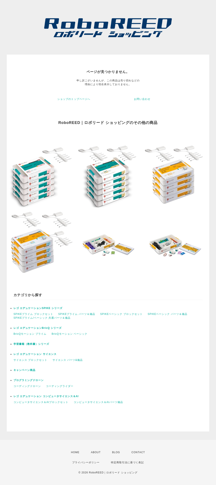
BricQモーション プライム (30, 333)
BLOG (116, 452)
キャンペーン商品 (24, 370)
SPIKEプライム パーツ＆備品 (76, 314)
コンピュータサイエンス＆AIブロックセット (41, 402)
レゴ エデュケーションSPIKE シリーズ (38, 308)
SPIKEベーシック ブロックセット (121, 314)
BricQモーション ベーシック (69, 333)
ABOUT (96, 452)
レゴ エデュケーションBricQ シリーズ (38, 327)
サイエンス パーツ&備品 (68, 360)
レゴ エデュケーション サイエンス (35, 354)
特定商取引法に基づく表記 (127, 462)
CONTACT (138, 452)
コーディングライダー (59, 386)
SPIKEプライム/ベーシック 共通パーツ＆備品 (42, 317)
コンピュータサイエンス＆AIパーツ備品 (98, 402)
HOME (75, 452)
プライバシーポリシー (86, 462)
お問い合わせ (142, 99)
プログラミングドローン (29, 380)
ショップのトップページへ (73, 99)
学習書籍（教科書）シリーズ (31, 344)
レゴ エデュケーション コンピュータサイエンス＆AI (46, 396)
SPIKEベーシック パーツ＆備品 (167, 314)
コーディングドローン (27, 386)
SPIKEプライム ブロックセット (33, 314)
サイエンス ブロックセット (30, 360)
